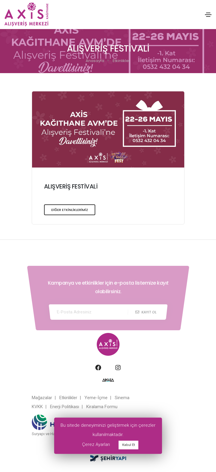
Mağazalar (42, 397)
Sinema (122, 397)
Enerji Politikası (64, 406)
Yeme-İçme (96, 397)
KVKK (37, 406)
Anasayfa (95, 61)
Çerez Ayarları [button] (96, 444)
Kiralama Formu (101, 406)
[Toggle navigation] (208, 15)
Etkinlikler (121, 61)
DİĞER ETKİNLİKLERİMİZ (69, 211)
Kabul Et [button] (128, 445)
